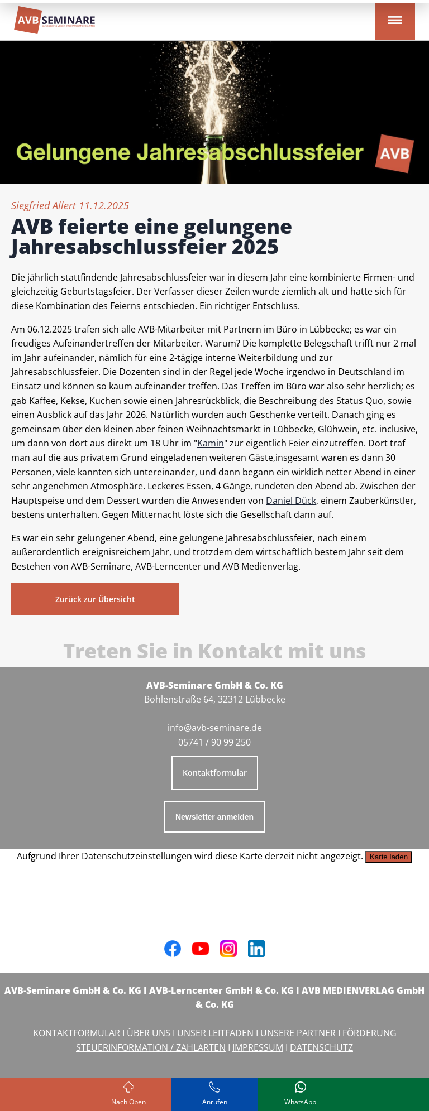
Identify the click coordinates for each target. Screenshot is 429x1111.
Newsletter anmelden (214, 816)
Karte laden (389, 857)
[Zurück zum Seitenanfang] (129, 1094)
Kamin (210, 443)
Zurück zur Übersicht (95, 599)
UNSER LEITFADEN (215, 1033)
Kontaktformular (215, 772)
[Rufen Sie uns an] (214, 1094)
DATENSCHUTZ (321, 1047)
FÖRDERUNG (369, 1033)
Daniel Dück (291, 500)
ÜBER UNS (148, 1033)
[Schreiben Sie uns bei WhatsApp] (301, 1094)
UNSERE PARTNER (298, 1033)
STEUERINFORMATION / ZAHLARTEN (151, 1047)
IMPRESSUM (257, 1047)
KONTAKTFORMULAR (76, 1033)
